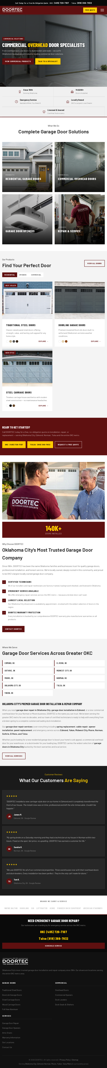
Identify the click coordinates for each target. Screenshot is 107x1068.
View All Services (13, 756)
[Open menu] (102, 10)
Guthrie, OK (10, 670)
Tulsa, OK (61, 685)
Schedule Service (53, 946)
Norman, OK (62, 678)
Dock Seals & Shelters (64, 1004)
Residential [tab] (9, 275)
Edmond (40, 1064)
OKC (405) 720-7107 (14, 444)
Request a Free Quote (68, 444)
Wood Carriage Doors (11, 1004)
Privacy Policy (65, 1060)
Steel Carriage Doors (11, 999)
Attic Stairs (7, 1033)
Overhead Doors (62, 990)
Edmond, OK (9, 663)
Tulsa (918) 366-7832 (40, 444)
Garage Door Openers (11, 1028)
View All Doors (94, 263)
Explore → (43, 341)
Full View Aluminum (10, 1009)
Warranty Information (11, 1037)
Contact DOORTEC (13, 629)
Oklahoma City (30, 1064)
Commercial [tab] (36, 275)
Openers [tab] (23, 275)
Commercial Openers (64, 995)
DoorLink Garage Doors (12, 995)
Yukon (59, 1064)
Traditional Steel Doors (12, 990)
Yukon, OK (9, 693)
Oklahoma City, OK (13, 685)
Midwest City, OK (64, 670)
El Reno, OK (62, 663)
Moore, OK (9, 678)
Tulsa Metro (67, 1064)
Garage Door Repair (10, 1023)
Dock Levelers (61, 999)
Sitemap (75, 1060)
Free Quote (90, 10)
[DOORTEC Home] (12, 10)
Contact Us (7, 1047)
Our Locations (8, 1042)
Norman (47, 1064)
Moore (53, 1064)
